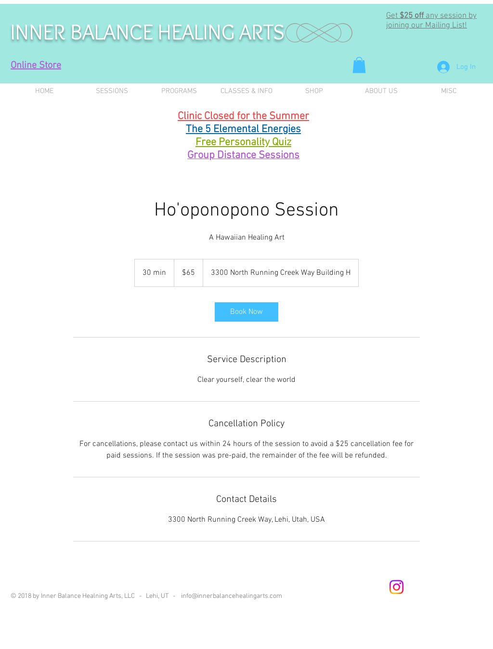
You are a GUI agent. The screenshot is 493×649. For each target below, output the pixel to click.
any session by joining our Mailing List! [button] (431, 20)
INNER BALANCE (84, 32)
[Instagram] (396, 587)
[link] (246, 312)
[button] (359, 65)
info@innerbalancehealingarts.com (231, 596)
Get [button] (393, 16)
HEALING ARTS (221, 32)
